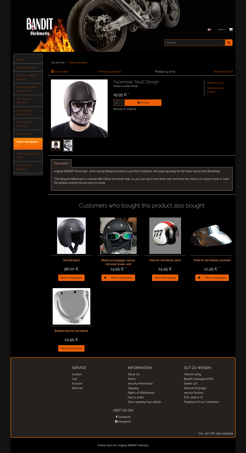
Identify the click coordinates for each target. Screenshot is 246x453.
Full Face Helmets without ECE (27, 89)
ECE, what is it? (193, 397)
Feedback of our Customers (201, 401)
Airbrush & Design (195, 388)
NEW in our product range (28, 155)
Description (61, 163)
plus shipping (224, 433)
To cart (143, 102)
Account (77, 383)
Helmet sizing (192, 374)
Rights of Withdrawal (141, 392)
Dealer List (190, 383)
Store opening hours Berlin (144, 401)
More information (71, 277)
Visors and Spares (27, 143)
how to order (136, 397)
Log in (222, 29)
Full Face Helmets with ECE (27, 77)
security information (140, 383)
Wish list (77, 388)
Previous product (110, 71)
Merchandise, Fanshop (24, 167)
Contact (77, 374)
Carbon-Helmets (26, 67)
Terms (131, 378)
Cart (74, 378)
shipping (133, 388)
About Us (134, 374)
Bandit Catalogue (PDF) (198, 378)
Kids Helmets (24, 133)
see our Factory (193, 392)
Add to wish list (215, 83)
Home (20, 59)
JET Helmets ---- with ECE (26, 100)
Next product (222, 71)
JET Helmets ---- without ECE (26, 112)
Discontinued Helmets (24, 124)
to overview (62, 71)
